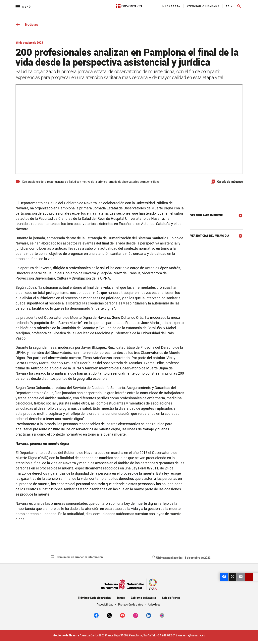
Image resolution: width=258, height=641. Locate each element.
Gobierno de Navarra (143, 598)
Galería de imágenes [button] (229, 182)
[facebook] (96, 615)
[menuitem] (171, 6)
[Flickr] (161, 615)
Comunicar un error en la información (77, 557)
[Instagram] (135, 615)
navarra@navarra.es (192, 635)
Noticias (27, 24)
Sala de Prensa (171, 598)
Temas (121, 598)
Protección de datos (130, 604)
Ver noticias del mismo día (209, 236)
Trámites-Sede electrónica (94, 598)
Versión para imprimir (206, 215)
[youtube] (122, 615)
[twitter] (109, 615)
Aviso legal (155, 604)
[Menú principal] (23, 6)
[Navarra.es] (129, 4)
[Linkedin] (148, 615)
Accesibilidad (105, 604)
